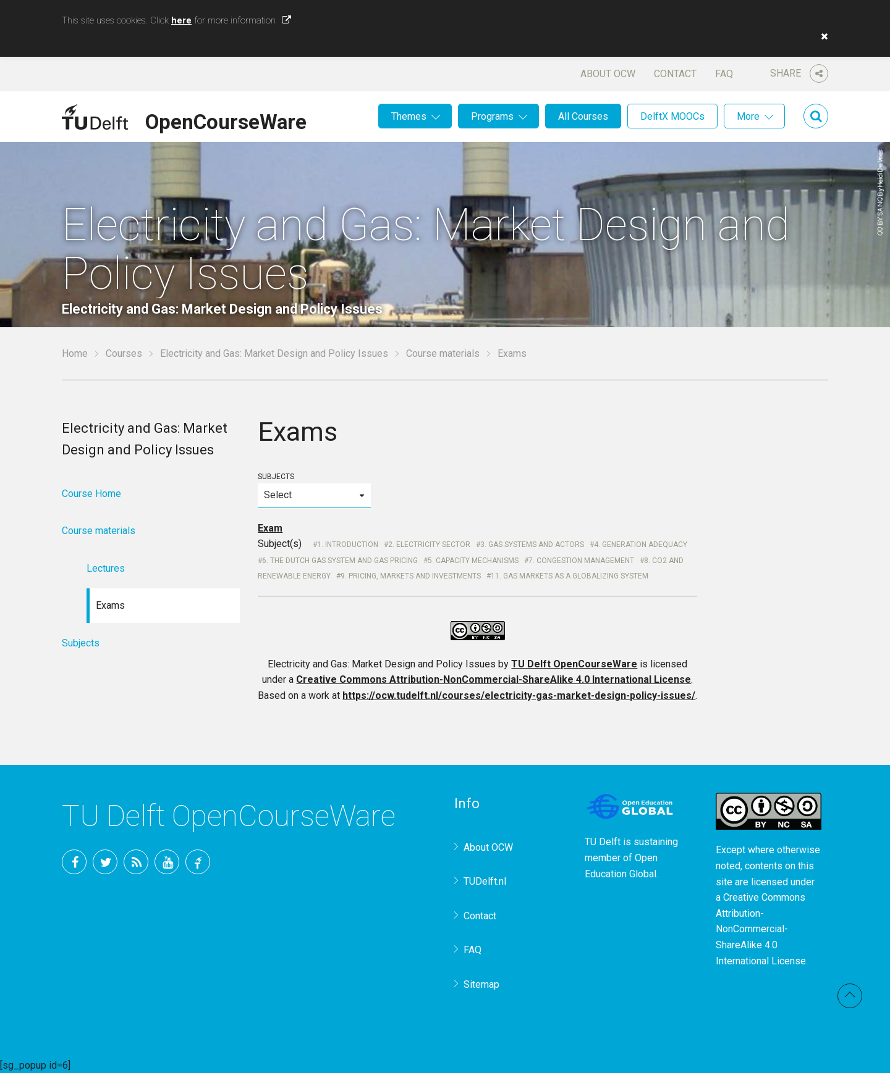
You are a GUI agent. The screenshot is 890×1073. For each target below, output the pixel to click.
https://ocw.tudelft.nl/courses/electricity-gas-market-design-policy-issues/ (518, 695)
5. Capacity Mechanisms (473, 560)
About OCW (607, 74)
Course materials (443, 353)
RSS (136, 862)
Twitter (105, 862)
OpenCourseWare (226, 120)
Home (75, 353)
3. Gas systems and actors (532, 544)
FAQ (724, 74)
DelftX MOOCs (672, 116)
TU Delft (197, 862)
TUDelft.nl (485, 881)
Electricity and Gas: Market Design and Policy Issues (274, 353)
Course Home (91, 493)
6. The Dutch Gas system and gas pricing (340, 560)
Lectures (106, 568)
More (748, 116)
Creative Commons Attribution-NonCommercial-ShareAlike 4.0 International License (493, 679)
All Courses (583, 116)
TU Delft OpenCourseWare (574, 664)
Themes (408, 116)
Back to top (849, 995)
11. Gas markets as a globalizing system (569, 576)
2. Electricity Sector (429, 544)
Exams (110, 605)
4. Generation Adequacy (640, 544)
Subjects (314, 489)
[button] (821, 36)
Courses (124, 353)
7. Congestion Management (581, 560)
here (181, 20)
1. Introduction (347, 544)
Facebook (74, 862)
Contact (675, 74)
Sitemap (481, 984)
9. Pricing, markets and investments (411, 576)
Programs (492, 116)
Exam (270, 528)
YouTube (167, 862)
